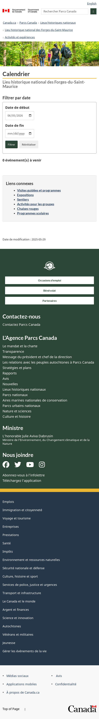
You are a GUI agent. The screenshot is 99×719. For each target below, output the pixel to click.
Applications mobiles (21, 684)
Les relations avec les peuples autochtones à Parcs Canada (48, 362)
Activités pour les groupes (35, 204)
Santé (7, 543)
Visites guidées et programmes (39, 190)
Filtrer (11, 144)
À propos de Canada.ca (22, 692)
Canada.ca (9, 23)
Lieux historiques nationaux (58, 23)
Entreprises (11, 527)
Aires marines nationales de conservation (35, 400)
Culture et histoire (17, 416)
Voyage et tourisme (17, 518)
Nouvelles (10, 384)
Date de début (17, 107)
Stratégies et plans (17, 367)
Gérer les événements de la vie (25, 651)
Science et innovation (18, 618)
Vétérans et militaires (18, 634)
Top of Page (14, 709)
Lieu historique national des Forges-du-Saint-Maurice (39, 30)
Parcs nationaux (15, 395)
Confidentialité (65, 684)
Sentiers (23, 199)
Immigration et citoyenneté (22, 510)
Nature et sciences (17, 411)
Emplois (8, 502)
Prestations (11, 535)
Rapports (10, 373)
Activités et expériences (20, 37)
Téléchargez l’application (22, 480)
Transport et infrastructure (22, 593)
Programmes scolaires (33, 213)
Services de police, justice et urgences (30, 585)
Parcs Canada (28, 23)
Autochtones (12, 626)
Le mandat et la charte (20, 346)
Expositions (25, 195)
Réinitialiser (29, 144)
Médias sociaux (17, 676)
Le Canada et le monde (19, 601)
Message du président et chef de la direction (37, 357)
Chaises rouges (28, 209)
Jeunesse (9, 643)
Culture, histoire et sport (20, 576)
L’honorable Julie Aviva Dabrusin (46, 440)
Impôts (8, 551)
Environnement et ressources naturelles (31, 560)
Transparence (13, 351)
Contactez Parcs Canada (21, 324)
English (91, 3)
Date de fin (14, 125)
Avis (6, 378)
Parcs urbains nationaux (21, 405)
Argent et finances (16, 610)
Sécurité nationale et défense (24, 568)
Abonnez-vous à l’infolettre (24, 475)
